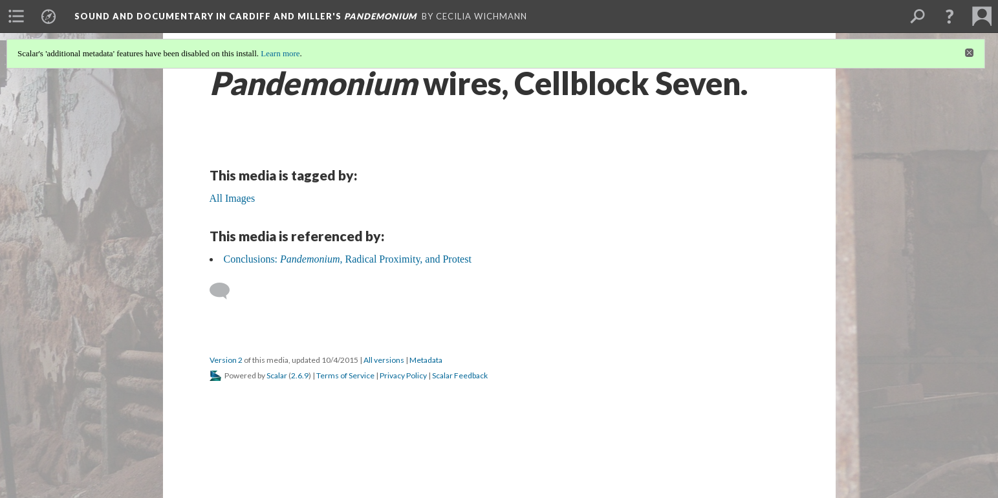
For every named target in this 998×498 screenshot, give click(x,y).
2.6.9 (300, 375)
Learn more (280, 53)
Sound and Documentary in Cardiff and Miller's (245, 16)
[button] (949, 16)
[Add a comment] (225, 291)
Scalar (276, 375)
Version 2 (226, 360)
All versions (383, 360)
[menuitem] (16, 16)
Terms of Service (345, 375)
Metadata (425, 360)
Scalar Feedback (460, 375)
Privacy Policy (403, 375)
